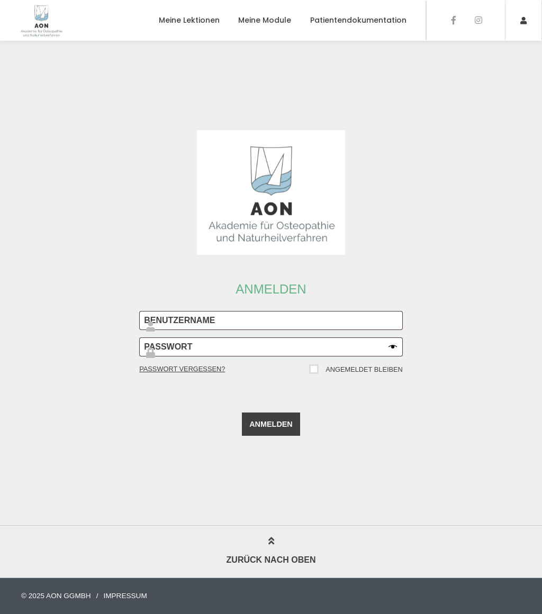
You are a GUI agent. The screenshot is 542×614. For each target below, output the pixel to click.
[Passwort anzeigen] (393, 347)
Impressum (125, 596)
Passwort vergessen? (182, 369)
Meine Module (264, 20)
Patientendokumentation (358, 20)
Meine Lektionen (189, 20)
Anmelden (271, 424)
